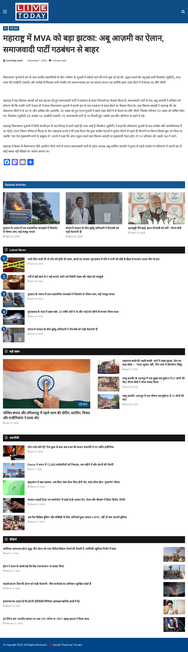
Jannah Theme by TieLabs (67, 644)
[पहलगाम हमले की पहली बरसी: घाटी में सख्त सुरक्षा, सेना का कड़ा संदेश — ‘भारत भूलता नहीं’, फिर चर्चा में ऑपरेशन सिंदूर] (108, 366)
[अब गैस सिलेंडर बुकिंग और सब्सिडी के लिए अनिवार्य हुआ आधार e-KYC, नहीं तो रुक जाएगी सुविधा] (14, 522)
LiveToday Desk (14, 60)
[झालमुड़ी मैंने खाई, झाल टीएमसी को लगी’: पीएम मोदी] (156, 208)
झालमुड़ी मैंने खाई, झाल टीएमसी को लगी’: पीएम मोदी (154, 228)
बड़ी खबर (14, 28)
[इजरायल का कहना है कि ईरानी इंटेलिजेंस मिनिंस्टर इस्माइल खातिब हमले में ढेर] (174, 607)
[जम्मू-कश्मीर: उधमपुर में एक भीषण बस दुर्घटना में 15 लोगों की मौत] (108, 401)
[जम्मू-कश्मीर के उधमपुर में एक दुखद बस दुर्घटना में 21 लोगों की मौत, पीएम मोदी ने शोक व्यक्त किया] (108, 384)
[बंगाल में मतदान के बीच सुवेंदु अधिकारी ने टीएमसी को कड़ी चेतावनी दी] (94, 208)
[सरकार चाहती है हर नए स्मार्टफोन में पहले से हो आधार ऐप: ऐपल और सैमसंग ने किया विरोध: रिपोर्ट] (14, 505)
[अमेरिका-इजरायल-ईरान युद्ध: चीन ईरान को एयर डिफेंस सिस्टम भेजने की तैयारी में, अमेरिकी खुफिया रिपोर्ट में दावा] (174, 554)
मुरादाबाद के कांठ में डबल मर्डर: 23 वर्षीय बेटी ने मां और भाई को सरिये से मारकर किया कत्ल (73, 311)
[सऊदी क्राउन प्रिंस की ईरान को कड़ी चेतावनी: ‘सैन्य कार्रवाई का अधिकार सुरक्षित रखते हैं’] (174, 589)
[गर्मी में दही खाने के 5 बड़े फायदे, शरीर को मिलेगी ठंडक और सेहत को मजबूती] (14, 282)
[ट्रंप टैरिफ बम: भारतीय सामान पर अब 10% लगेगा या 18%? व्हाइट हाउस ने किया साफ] (174, 624)
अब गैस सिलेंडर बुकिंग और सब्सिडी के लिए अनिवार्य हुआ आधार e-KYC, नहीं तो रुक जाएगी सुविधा (77, 517)
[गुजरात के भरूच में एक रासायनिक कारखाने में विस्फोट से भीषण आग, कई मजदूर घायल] (31, 208)
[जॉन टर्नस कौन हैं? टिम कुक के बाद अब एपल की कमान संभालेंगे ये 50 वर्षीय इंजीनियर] (14, 452)
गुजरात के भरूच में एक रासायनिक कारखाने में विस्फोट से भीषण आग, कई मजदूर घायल (71, 294)
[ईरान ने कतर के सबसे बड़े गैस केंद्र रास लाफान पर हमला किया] (174, 572)
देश (5, 28)
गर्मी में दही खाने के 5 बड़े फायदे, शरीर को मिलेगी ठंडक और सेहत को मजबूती (65, 276)
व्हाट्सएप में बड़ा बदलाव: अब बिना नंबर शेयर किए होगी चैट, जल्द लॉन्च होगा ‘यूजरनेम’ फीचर (74, 482)
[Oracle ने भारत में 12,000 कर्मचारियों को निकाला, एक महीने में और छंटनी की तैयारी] (14, 470)
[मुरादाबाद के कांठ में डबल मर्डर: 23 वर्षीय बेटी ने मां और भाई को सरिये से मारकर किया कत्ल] (14, 317)
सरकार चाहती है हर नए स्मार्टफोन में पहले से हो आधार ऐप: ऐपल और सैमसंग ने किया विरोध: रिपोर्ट (76, 499)
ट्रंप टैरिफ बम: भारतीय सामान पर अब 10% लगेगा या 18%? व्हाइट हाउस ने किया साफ (46, 618)
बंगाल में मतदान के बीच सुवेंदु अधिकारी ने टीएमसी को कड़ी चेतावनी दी (63, 329)
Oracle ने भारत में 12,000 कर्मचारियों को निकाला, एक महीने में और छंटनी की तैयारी (70, 464)
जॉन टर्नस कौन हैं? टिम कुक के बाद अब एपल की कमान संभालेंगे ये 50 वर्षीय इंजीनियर (71, 447)
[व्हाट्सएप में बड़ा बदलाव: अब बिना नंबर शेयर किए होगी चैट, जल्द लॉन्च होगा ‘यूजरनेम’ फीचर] (14, 487)
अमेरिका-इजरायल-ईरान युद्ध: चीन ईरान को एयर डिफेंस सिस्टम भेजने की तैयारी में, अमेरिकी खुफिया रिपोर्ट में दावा (59, 548)
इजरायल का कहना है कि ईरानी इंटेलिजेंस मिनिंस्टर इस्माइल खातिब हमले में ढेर (41, 601)
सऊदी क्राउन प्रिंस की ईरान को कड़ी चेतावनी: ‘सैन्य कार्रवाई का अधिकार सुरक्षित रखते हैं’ (47, 583)
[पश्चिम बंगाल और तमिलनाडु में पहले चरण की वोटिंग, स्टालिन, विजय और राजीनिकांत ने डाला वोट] (46, 384)
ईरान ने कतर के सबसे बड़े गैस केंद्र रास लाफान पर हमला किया (33, 566)
